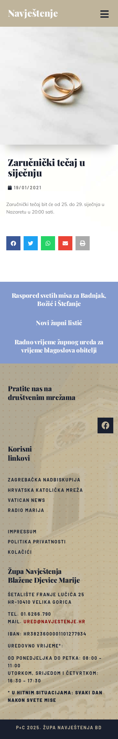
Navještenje (33, 13)
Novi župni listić (59, 322)
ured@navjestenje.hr (55, 621)
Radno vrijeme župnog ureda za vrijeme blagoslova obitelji (59, 345)
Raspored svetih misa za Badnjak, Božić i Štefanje (59, 299)
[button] (104, 14)
